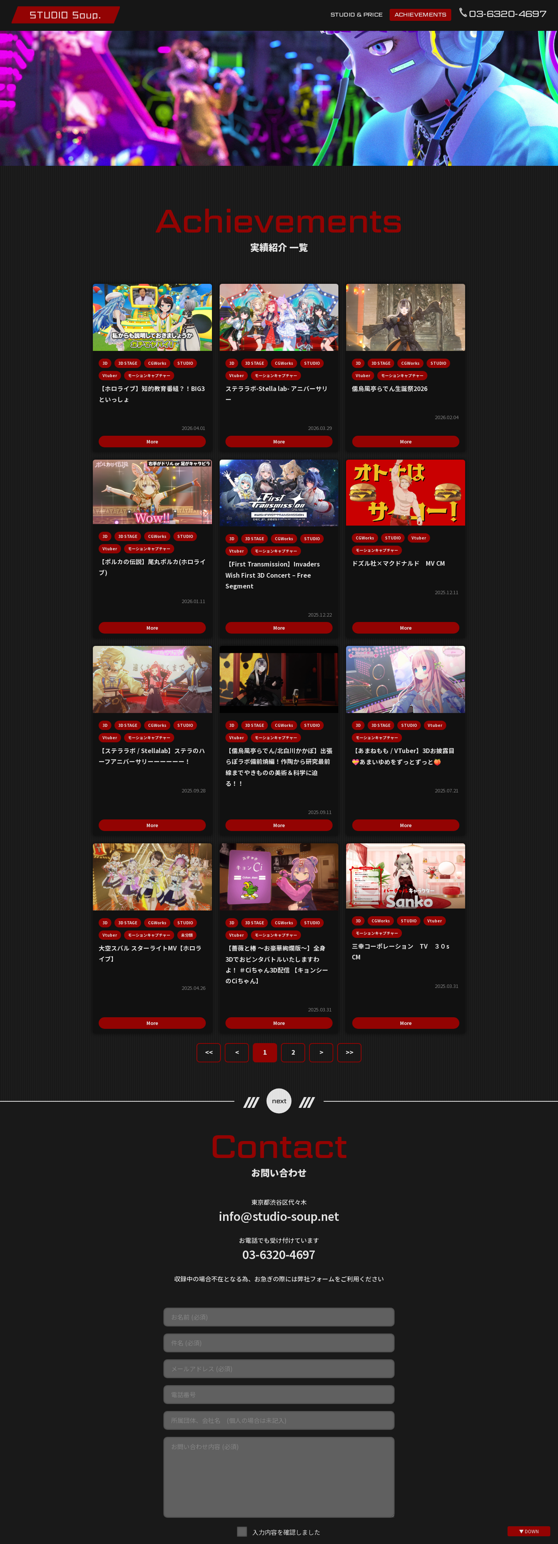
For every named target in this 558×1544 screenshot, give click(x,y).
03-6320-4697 (507, 14)
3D (56, 359)
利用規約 (195, 1434)
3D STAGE (79, 359)
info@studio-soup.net (279, 1046)
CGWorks (109, 359)
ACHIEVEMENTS (420, 15)
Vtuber (88, 371)
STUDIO (62, 371)
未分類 (232, 767)
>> (349, 882)
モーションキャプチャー (75, 383)
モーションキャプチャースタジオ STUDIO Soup (66, 15)
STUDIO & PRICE (357, 15)
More (100, 446)
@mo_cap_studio (283, 1525)
